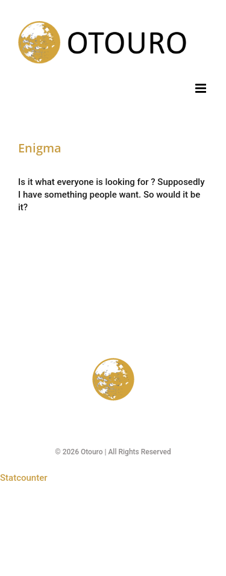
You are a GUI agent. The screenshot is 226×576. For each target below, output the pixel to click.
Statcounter (24, 477)
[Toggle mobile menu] (201, 88)
